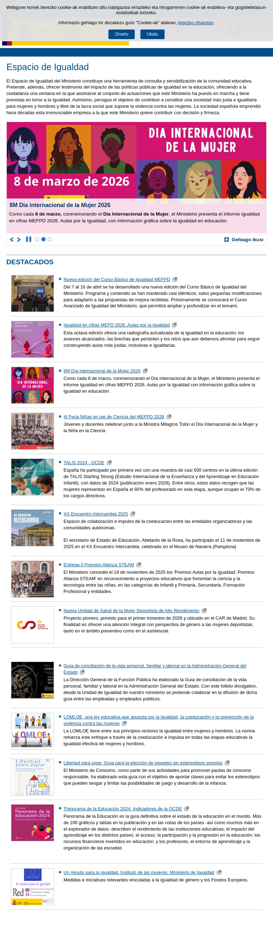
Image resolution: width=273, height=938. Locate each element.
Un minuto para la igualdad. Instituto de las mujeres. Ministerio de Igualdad (139, 872)
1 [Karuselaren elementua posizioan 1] (37, 239)
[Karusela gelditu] (28, 239)
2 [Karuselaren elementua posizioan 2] (43, 239)
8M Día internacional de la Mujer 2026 (102, 370)
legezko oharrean (195, 22)
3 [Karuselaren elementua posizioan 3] (50, 239)
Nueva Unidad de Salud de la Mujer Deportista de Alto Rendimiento (131, 610)
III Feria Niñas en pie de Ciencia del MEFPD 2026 (114, 416)
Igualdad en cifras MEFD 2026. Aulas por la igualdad (117, 325)
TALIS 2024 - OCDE (84, 462)
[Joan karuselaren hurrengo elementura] (19, 239)
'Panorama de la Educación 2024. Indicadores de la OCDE (123, 808)
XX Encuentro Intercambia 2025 (96, 513)
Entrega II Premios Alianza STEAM (99, 564)
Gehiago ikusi (243, 239)
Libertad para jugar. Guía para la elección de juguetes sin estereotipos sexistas (143, 762)
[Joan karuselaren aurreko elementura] (12, 239)
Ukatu (152, 34)
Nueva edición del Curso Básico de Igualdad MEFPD (117, 279)
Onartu (121, 34)
